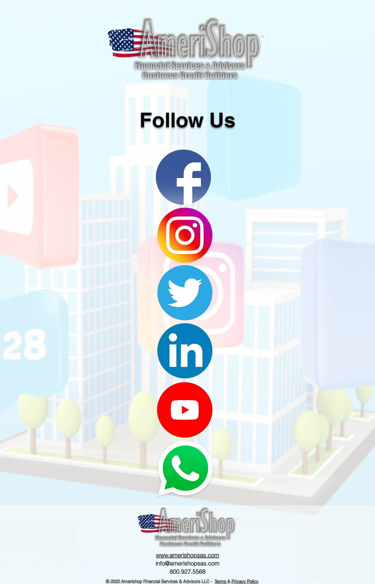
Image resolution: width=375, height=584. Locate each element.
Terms (220, 581)
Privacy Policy (244, 581)
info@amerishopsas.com (187, 563)
